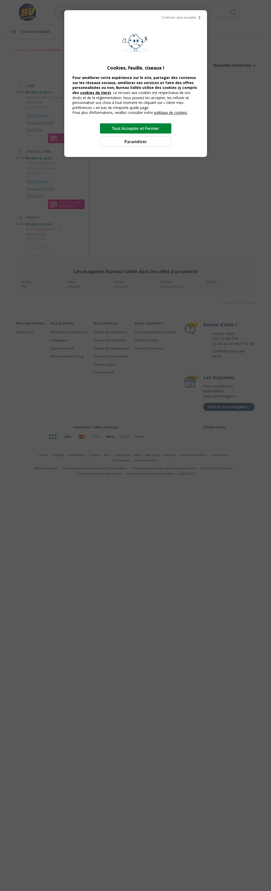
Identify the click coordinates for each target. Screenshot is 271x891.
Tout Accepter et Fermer (135, 128)
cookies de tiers (95, 92)
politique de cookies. (171, 112)
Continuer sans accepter (182, 18)
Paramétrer (135, 141)
